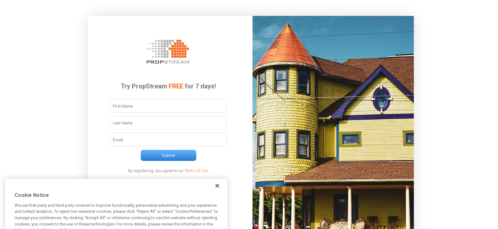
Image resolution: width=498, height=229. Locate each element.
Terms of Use (196, 170)
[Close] (217, 190)
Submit (168, 155)
